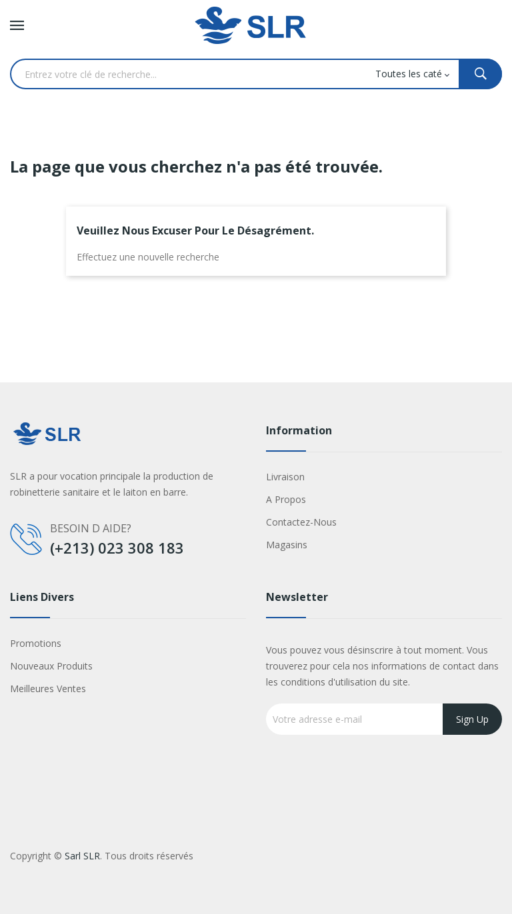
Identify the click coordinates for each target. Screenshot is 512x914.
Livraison (285, 476)
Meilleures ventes (48, 688)
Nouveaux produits (51, 666)
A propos (286, 499)
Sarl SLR (82, 855)
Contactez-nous (301, 522)
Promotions (35, 643)
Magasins (286, 544)
